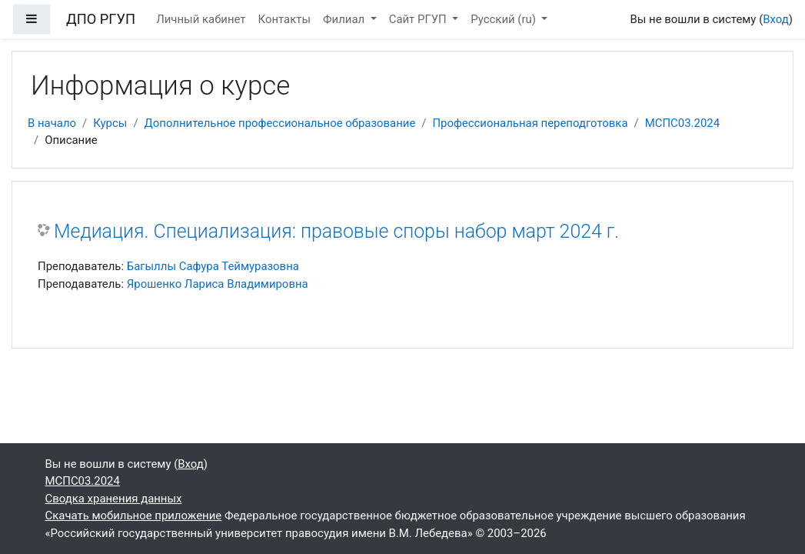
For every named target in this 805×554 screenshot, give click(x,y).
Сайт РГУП (419, 19)
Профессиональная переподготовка (529, 123)
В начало (52, 123)
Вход (776, 19)
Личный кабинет (200, 19)
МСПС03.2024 (682, 123)
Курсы (110, 123)
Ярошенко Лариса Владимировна (217, 284)
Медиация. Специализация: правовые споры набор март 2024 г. (336, 231)
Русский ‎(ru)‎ (504, 19)
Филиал (345, 19)
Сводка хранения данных (113, 499)
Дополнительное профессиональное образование (280, 123)
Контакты (284, 19)
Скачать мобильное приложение (133, 515)
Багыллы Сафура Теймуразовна (213, 266)
